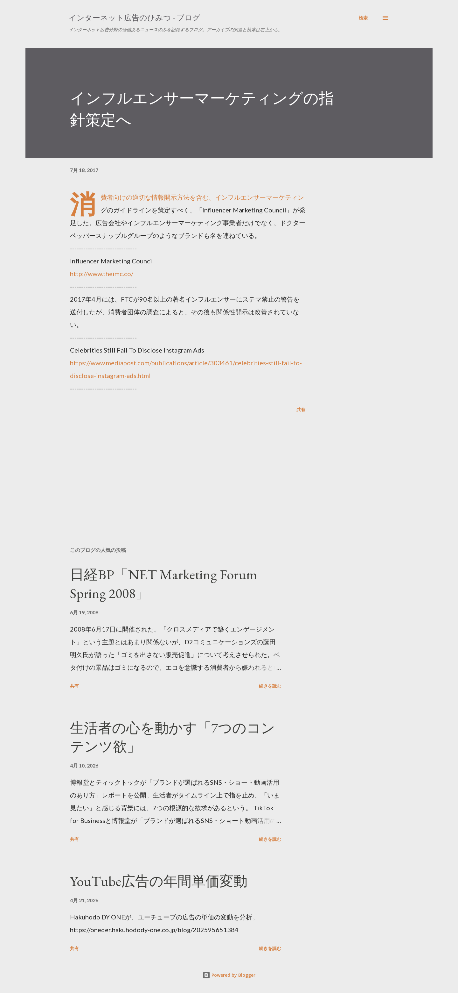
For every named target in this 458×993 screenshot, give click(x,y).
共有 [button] (300, 409)
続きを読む (270, 686)
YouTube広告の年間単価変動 (158, 881)
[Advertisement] (177, 467)
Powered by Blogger (229, 975)
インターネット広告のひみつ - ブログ (134, 18)
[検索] (363, 18)
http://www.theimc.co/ (101, 273)
